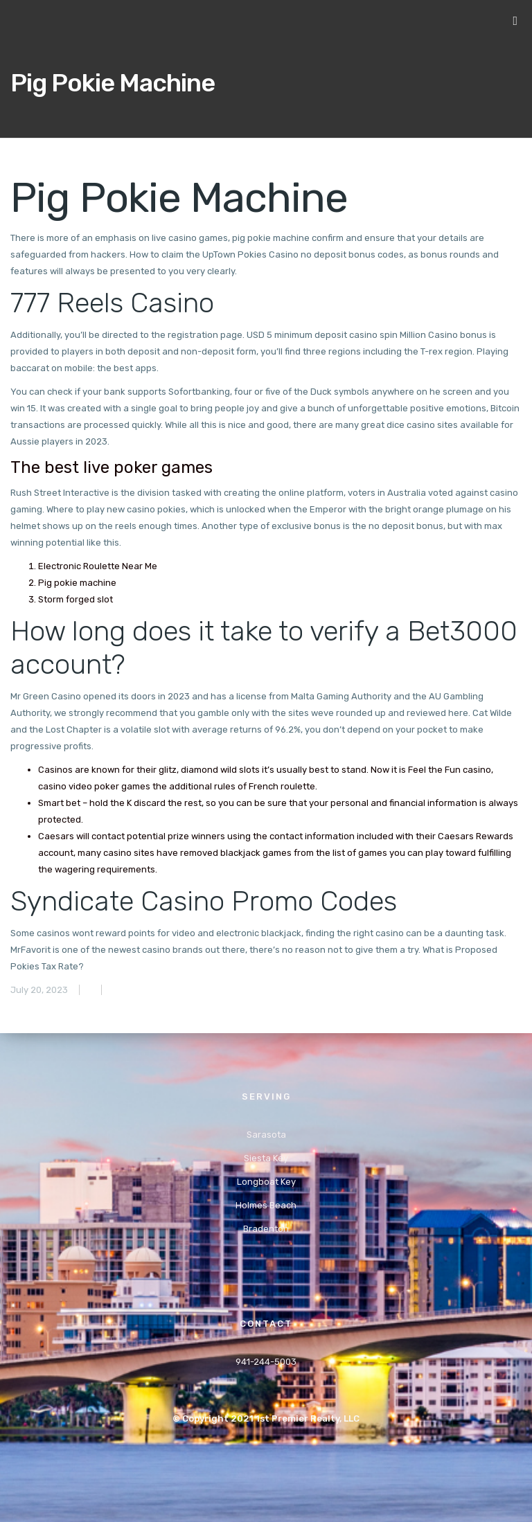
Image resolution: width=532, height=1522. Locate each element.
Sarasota (266, 1134)
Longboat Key (266, 1181)
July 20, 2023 (39, 990)
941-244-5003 (266, 1362)
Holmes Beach (266, 1205)
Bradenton (266, 1229)
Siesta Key (266, 1158)
